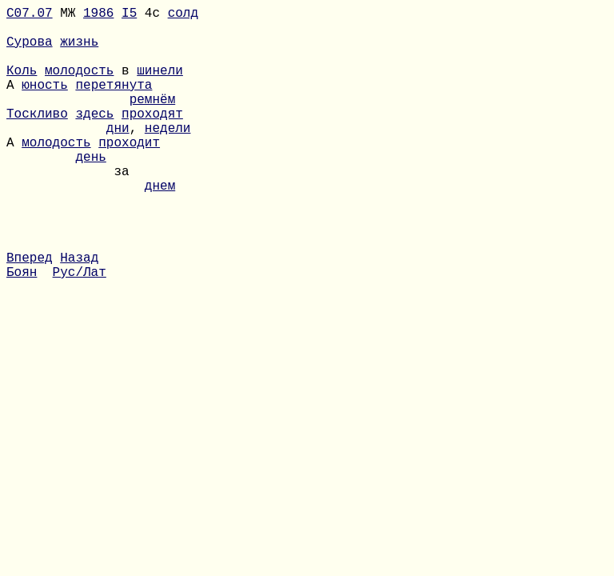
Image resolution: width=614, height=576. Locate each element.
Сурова (29, 50)
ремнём (153, 121)
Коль (21, 85)
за (68, 209)
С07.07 (29, 15)
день (90, 191)
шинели (160, 85)
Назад (79, 314)
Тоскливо (37, 138)
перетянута (113, 103)
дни (118, 156)
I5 (129, 15)
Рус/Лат (79, 332)
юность (45, 103)
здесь (94, 138)
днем (160, 226)
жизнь (79, 50)
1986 (98, 15)
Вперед (29, 314)
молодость (79, 85)
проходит (129, 173)
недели (168, 156)
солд (183, 15)
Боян (21, 332)
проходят (152, 138)
